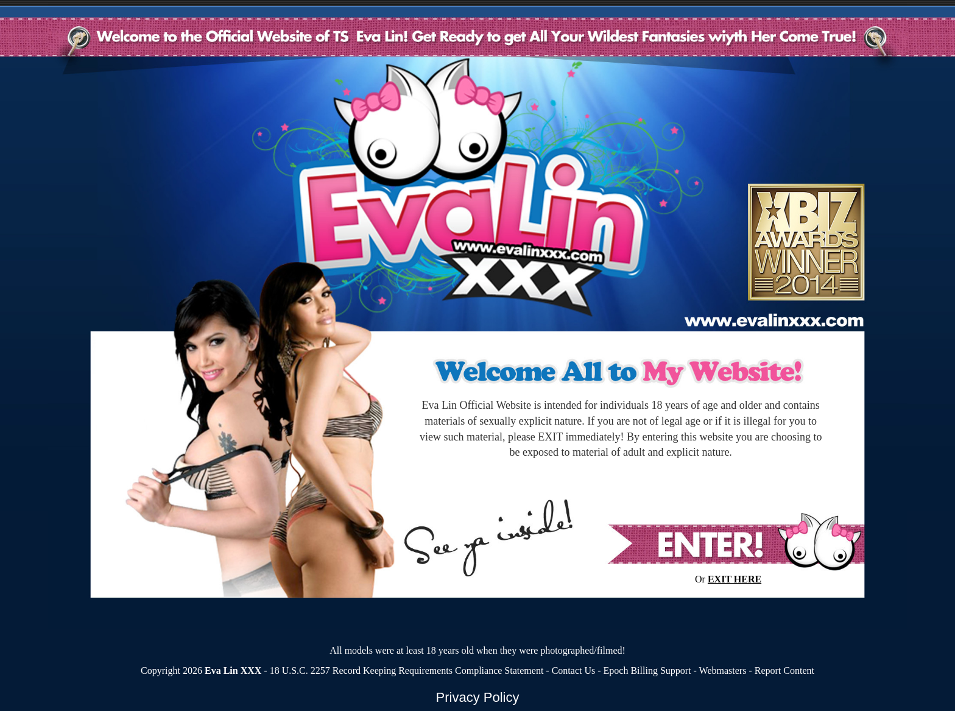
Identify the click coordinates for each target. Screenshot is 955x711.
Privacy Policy (478, 697)
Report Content (784, 670)
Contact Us (574, 670)
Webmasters (723, 670)
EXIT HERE (734, 579)
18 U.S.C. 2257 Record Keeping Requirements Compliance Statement (407, 670)
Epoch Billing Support (647, 670)
